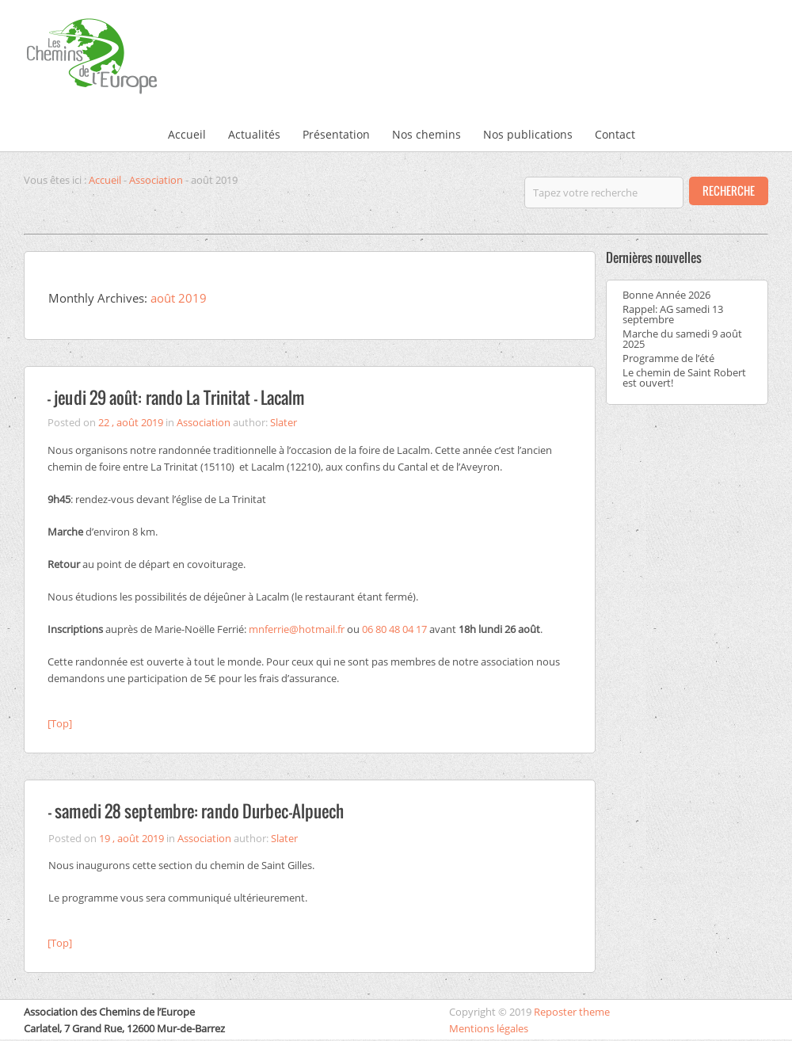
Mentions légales (488, 1028)
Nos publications (528, 134)
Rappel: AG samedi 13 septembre (673, 314)
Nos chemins (426, 134)
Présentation (336, 134)
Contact (615, 134)
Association (156, 180)
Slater (283, 422)
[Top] (60, 723)
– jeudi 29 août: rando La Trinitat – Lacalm (176, 397)
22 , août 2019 (131, 422)
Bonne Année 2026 (666, 295)
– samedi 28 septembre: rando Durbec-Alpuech (196, 810)
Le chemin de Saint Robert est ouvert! (684, 377)
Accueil (187, 134)
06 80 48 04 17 (394, 629)
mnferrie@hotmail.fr (297, 629)
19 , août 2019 (131, 838)
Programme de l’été (668, 358)
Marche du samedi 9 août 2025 (682, 338)
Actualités (254, 134)
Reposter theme (572, 1012)
